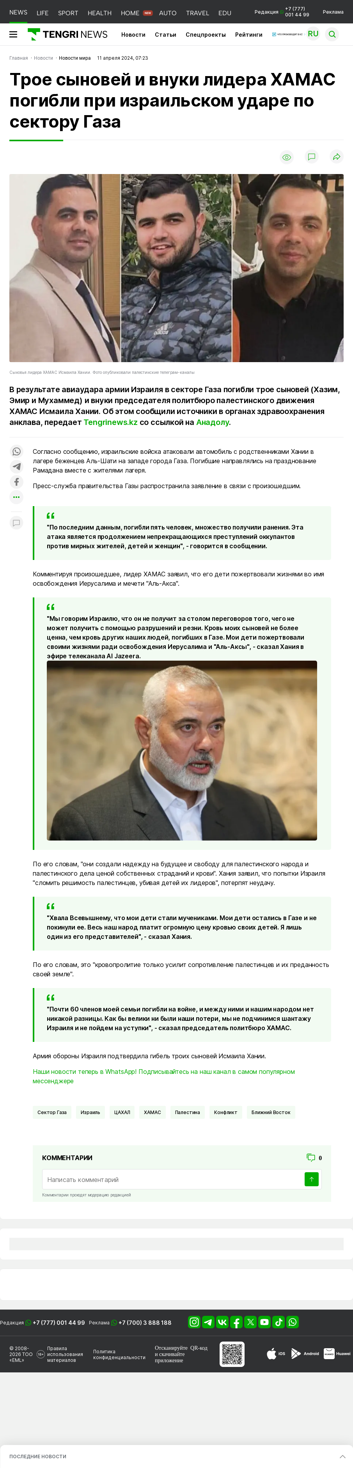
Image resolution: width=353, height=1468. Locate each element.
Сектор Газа (52, 1112)
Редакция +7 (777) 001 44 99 (282, 12)
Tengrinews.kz (110, 422)
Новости (133, 34)
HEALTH (100, 13)
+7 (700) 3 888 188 (145, 1322)
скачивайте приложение (169, 1357)
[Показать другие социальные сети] (16, 497)
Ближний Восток (271, 1112)
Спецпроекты (206, 34)
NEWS (18, 12)
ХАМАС (152, 1112)
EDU (224, 13)
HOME (130, 13)
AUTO (168, 13)
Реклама (333, 12)
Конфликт (226, 1112)
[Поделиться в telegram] (16, 467)
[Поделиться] (337, 157)
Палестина (187, 1112)
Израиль (90, 1112)
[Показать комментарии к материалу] (16, 523)
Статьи (165, 34)
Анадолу (212, 422)
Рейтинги (249, 34)
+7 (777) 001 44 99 (59, 1322)
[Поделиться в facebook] (16, 482)
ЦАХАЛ (122, 1112)
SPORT (68, 13)
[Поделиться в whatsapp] (16, 452)
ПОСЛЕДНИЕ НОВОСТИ (37, 1456)
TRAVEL (197, 13)
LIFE (43, 13)
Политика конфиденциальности (119, 1354)
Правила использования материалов (65, 1354)
